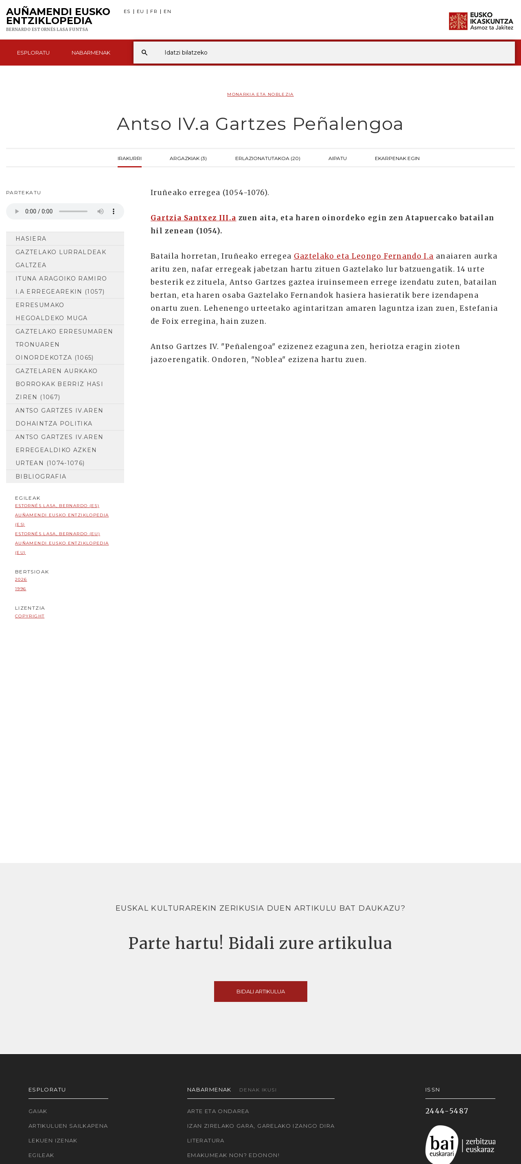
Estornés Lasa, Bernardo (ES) (57, 505)
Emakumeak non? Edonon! (233, 1155)
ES (127, 11)
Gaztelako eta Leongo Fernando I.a (364, 256)
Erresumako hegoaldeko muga (51, 311)
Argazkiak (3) (188, 157)
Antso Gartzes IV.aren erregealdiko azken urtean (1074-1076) (59, 450)
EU (140, 11)
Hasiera (31, 238)
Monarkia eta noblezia (260, 94)
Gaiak (38, 1111)
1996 (20, 588)
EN (167, 11)
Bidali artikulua (260, 991)
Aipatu (337, 157)
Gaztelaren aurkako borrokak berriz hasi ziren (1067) (59, 384)
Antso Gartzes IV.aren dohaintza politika (59, 417)
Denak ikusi (258, 1090)
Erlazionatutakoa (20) (267, 157)
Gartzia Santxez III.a (193, 217)
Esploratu (33, 52)
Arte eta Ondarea (218, 1111)
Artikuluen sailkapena (68, 1125)
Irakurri (130, 157)
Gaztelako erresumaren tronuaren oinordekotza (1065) (64, 344)
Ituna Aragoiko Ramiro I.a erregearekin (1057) (61, 285)
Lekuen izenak (53, 1140)
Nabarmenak (91, 52)
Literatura (206, 1140)
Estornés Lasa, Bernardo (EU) (57, 533)
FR (154, 11)
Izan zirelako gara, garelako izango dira (261, 1125)
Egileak (41, 1155)
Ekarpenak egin (397, 157)
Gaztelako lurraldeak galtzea (60, 258)
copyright (29, 616)
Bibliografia (40, 476)
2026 (21, 579)
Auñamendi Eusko (58, 20)
